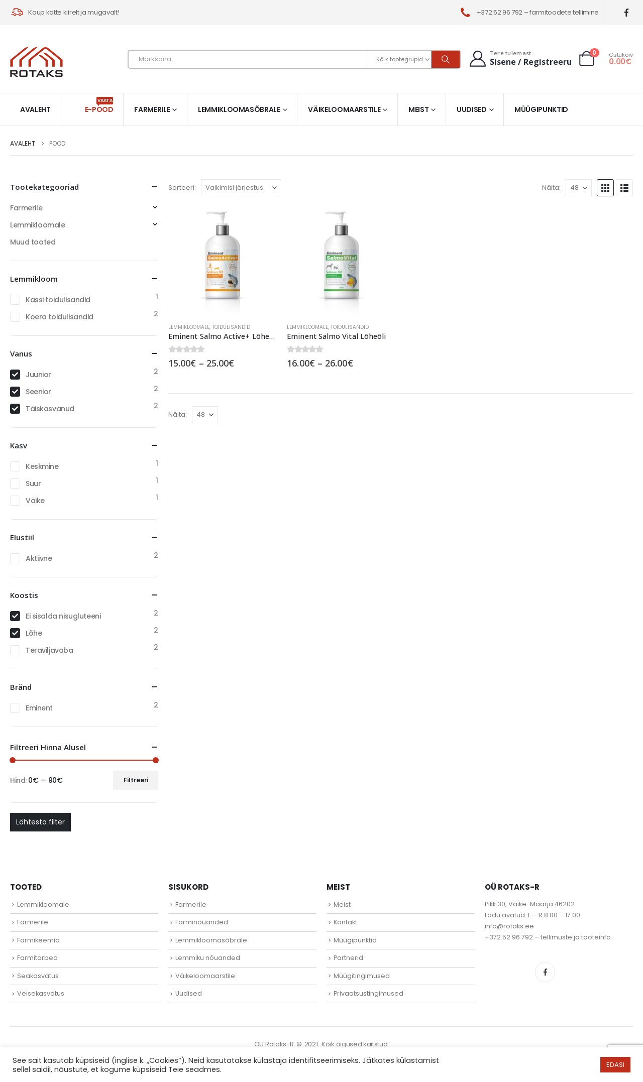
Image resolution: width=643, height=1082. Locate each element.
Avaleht (35, 109)
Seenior (38, 392)
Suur (33, 483)
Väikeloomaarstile (344, 109)
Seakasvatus (38, 976)
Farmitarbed (37, 957)
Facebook (545, 972)
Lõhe (34, 633)
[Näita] (579, 187)
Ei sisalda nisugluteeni (63, 616)
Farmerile (152, 109)
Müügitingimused (362, 976)
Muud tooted (32, 242)
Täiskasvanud (50, 409)
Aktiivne (39, 558)
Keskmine (42, 466)
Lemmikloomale (188, 327)
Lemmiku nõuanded (207, 957)
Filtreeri (136, 780)
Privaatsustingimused (368, 993)
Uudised (472, 109)
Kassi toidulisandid (58, 300)
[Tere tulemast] (519, 58)
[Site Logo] (36, 62)
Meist (418, 109)
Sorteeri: (182, 187)
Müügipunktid (541, 109)
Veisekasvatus (40, 993)
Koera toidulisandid (59, 317)
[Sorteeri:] (241, 187)
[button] (605, 187)
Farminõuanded (201, 922)
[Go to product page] (222, 260)
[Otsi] (446, 59)
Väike (35, 501)
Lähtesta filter (40, 822)
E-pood (99, 105)
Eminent (39, 708)
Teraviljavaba (49, 650)
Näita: (551, 187)
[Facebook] (626, 13)
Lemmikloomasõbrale (239, 109)
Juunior (38, 375)
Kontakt (345, 922)
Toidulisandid (231, 327)
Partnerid (348, 957)
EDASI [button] (615, 1064)
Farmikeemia (38, 940)
